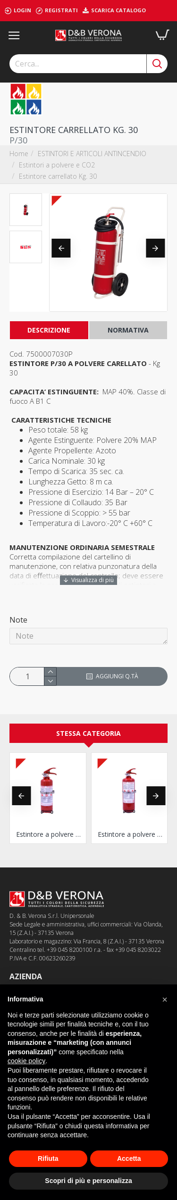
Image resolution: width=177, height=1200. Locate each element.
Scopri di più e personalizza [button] (88, 1180)
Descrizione (48, 329)
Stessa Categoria (88, 733)
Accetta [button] (129, 1158)
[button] (61, 248)
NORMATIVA (128, 329)
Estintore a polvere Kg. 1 (50, 834)
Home (18, 153)
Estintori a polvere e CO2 (57, 164)
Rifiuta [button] (48, 1158)
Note (18, 620)
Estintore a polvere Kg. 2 (131, 834)
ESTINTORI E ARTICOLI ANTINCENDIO (92, 153)
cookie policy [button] (26, 1061)
